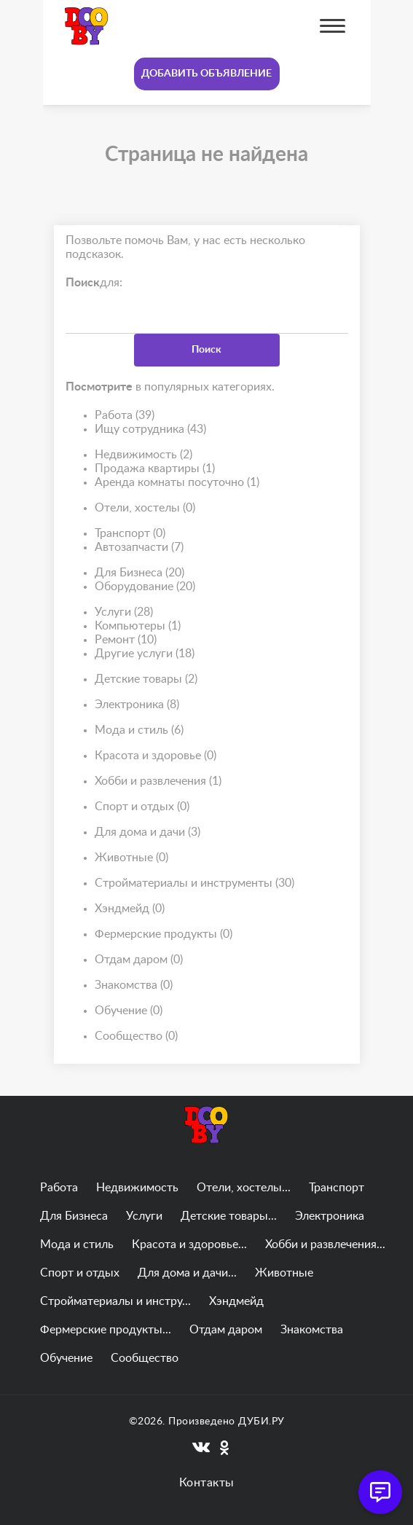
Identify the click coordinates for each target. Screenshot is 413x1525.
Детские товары (146, 679)
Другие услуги (144, 654)
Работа (124, 416)
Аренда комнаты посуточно (177, 483)
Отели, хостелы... (244, 1187)
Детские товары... (229, 1216)
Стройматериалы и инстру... (115, 1301)
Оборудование (145, 587)
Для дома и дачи (147, 832)
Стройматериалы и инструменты (194, 883)
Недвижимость (143, 455)
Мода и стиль (139, 730)
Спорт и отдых (142, 807)
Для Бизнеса (139, 573)
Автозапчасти (139, 547)
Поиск (206, 350)
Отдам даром (139, 960)
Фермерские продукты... (105, 1330)
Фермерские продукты (163, 934)
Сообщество (136, 1036)
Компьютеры (138, 626)
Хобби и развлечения (158, 781)
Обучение (128, 1011)
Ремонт (126, 640)
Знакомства (134, 985)
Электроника (137, 705)
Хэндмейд (130, 909)
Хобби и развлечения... (325, 1244)
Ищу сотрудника (150, 429)
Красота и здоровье (155, 756)
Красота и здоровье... (189, 1244)
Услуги (124, 612)
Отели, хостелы (145, 508)
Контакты (207, 1483)
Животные (131, 858)
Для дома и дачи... (187, 1273)
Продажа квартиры (155, 469)
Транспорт (130, 534)
